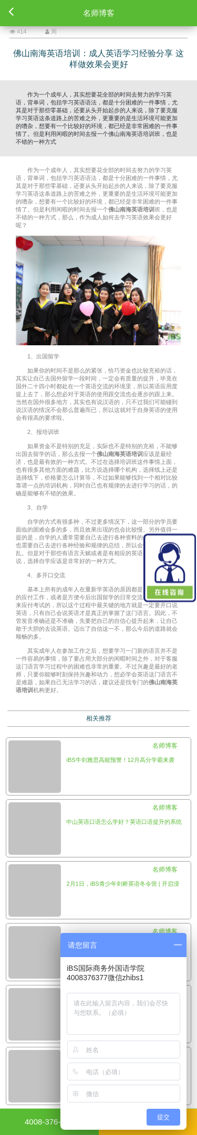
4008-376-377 (49, 1121)
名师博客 (165, 745)
